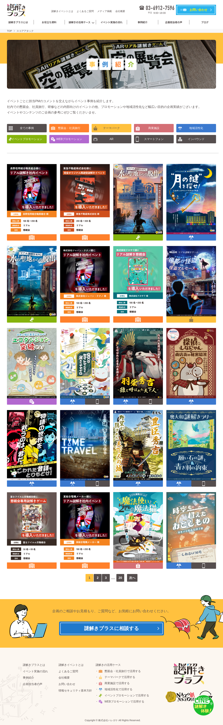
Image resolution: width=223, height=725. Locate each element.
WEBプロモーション (69, 139)
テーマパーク (111, 128)
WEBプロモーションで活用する (124, 701)
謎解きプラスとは (18, 22)
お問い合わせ (67, 684)
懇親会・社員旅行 (69, 128)
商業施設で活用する (117, 683)
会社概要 (120, 11)
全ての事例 (27, 128)
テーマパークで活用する (120, 677)
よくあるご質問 (85, 11)
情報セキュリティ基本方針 (75, 690)
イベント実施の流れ (111, 22)
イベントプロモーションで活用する (127, 695)
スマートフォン (154, 139)
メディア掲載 (104, 11)
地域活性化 (196, 128)
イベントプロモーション (26, 139)
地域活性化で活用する (118, 689)
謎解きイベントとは (62, 11)
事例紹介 (142, 22)
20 (120, 578)
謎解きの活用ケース (79, 22)
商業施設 (153, 128)
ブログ (205, 22)
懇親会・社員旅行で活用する (123, 671)
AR (111, 139)
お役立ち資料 (49, 22)
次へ (132, 578)
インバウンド (196, 139)
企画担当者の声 (173, 22)
